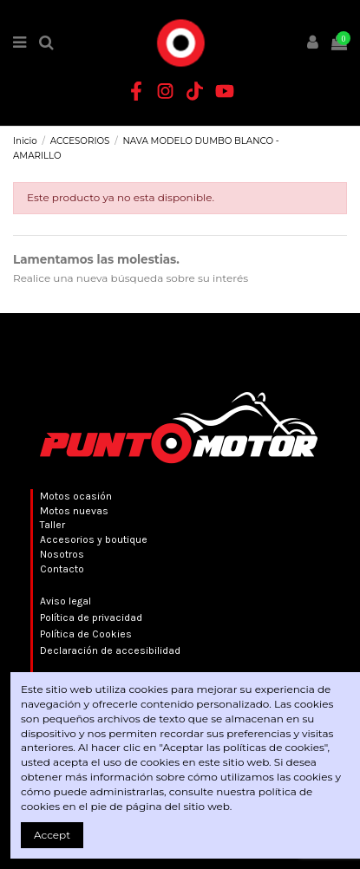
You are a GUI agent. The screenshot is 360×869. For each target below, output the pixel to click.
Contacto (62, 569)
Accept (52, 834)
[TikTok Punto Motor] (195, 91)
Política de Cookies (86, 634)
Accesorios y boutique (93, 539)
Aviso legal (65, 601)
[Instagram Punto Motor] (165, 91)
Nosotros (62, 554)
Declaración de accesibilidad (110, 650)
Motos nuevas (74, 511)
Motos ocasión (76, 496)
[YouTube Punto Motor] (224, 91)
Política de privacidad (91, 617)
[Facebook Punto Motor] (136, 91)
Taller (52, 525)
